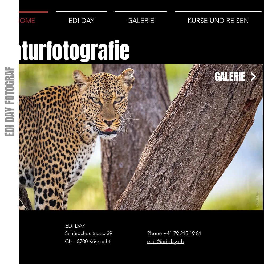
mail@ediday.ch (165, 241)
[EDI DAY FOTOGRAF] (9, 101)
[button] (132, 137)
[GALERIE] (231, 76)
